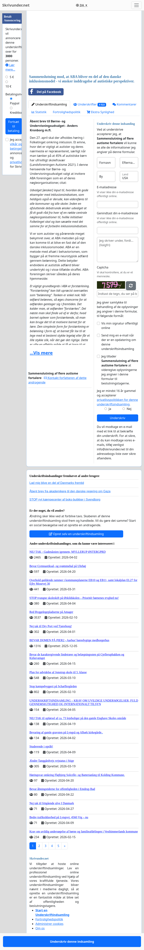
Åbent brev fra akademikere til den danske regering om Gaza (69, 491)
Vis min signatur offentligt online (119, 325)
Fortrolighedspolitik (66, 112)
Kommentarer (124, 104)
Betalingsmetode (17, 94)
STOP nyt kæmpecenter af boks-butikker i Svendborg (64, 499)
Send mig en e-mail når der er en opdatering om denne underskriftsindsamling (118, 342)
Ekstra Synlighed (100, 112)
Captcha (102, 267)
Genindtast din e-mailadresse (117, 213)
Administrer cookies (49, 924)
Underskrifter (89, 104)
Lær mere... (10, 67)
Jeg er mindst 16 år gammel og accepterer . (117, 397)
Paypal (14, 103)
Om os (40, 928)
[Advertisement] (84, 43)
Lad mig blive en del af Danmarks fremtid (56, 482)
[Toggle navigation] (136, 5)
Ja (110, 409)
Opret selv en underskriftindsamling (76, 534)
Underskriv (117, 418)
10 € (8, 86)
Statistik (39, 112)
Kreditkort (17, 113)
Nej (129, 409)
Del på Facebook (44, 91)
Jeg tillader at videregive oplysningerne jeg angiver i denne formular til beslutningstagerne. (119, 369)
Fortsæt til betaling (14, 126)
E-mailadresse (107, 187)
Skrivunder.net (15, 5)
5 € (12, 77)
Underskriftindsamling (49, 104)
